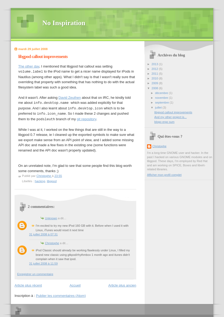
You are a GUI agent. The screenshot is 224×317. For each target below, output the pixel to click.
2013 (155, 64)
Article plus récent (28, 285)
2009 (155, 83)
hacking (40, 181)
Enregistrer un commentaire (35, 274)
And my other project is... (170, 117)
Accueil (75, 285)
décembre (162, 93)
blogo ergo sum (164, 121)
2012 (155, 68)
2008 (155, 88)
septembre (162, 102)
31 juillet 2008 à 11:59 (43, 263)
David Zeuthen (69, 98)
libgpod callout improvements (173, 112)
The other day (28, 66)
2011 (155, 73)
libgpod (52, 181)
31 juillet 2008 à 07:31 (43, 234)
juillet (158, 107)
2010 (155, 78)
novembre (162, 97)
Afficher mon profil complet (164, 174)
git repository (86, 119)
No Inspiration (63, 23)
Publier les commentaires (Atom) (61, 296)
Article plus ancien (122, 285)
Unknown (51, 218)
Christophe (52, 243)
